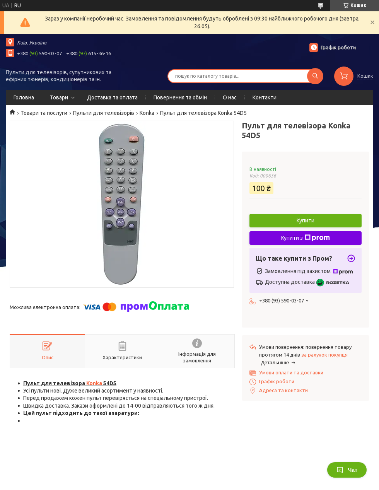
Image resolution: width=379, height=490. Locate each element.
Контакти (265, 97)
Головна (24, 97)
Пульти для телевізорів (103, 113)
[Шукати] (315, 76)
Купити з (305, 237)
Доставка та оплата (112, 97)
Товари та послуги (43, 113)
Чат (346, 469)
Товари (59, 97)
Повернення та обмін (180, 97)
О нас (230, 97)
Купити (305, 220)
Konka (147, 113)
